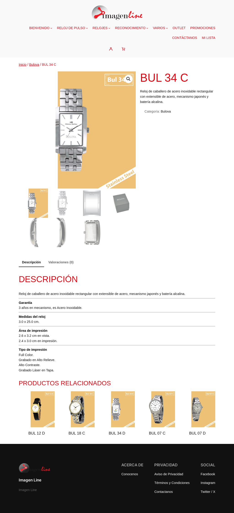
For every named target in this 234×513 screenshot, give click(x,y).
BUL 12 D (36, 433)
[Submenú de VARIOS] (167, 28)
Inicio (23, 64)
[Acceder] (110, 49)
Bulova (34, 64)
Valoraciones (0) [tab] (60, 262)
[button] (128, 79)
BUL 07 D (197, 433)
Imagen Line (30, 480)
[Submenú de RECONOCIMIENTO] (147, 28)
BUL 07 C (157, 433)
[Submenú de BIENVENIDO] (51, 28)
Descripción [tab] (31, 262)
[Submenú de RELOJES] (109, 28)
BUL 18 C (77, 433)
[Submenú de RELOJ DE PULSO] (87, 28)
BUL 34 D (117, 433)
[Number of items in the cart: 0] (123, 49)
